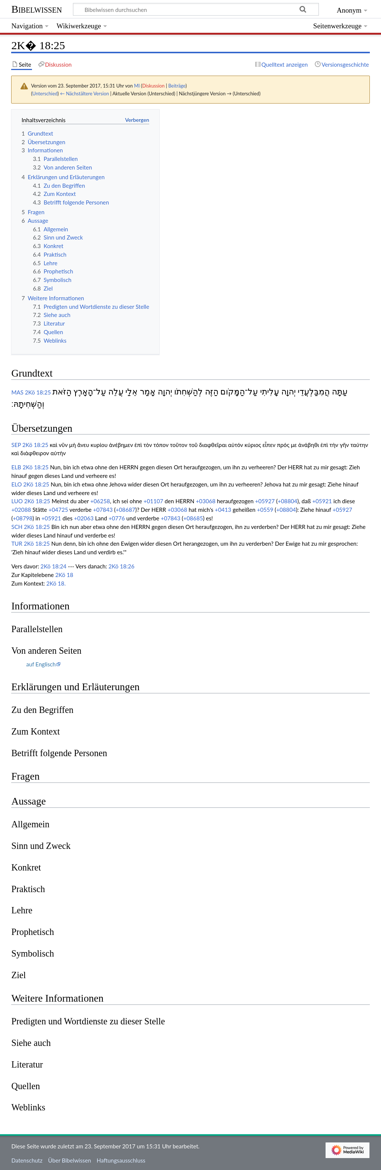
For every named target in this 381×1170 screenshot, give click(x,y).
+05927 (265, 501)
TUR (16, 543)
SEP (16, 444)
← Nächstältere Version (84, 93)
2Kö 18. (56, 583)
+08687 (125, 509)
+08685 (193, 518)
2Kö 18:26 (121, 566)
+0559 (265, 509)
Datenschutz (26, 1160)
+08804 (287, 501)
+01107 (153, 501)
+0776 (117, 518)
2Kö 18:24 (54, 566)
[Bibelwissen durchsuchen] (196, 9)
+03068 (205, 501)
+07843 (103, 509)
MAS (17, 392)
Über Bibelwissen (69, 1160)
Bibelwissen (36, 9)
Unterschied (45, 93)
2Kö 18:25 (38, 392)
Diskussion (153, 86)
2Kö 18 (64, 574)
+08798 (22, 518)
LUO (17, 501)
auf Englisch (40, 664)
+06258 (100, 501)
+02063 (84, 518)
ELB (16, 467)
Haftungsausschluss (121, 1160)
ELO (16, 484)
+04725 (58, 509)
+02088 (21, 509)
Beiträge (176, 86)
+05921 (322, 501)
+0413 (223, 509)
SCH (16, 526)
